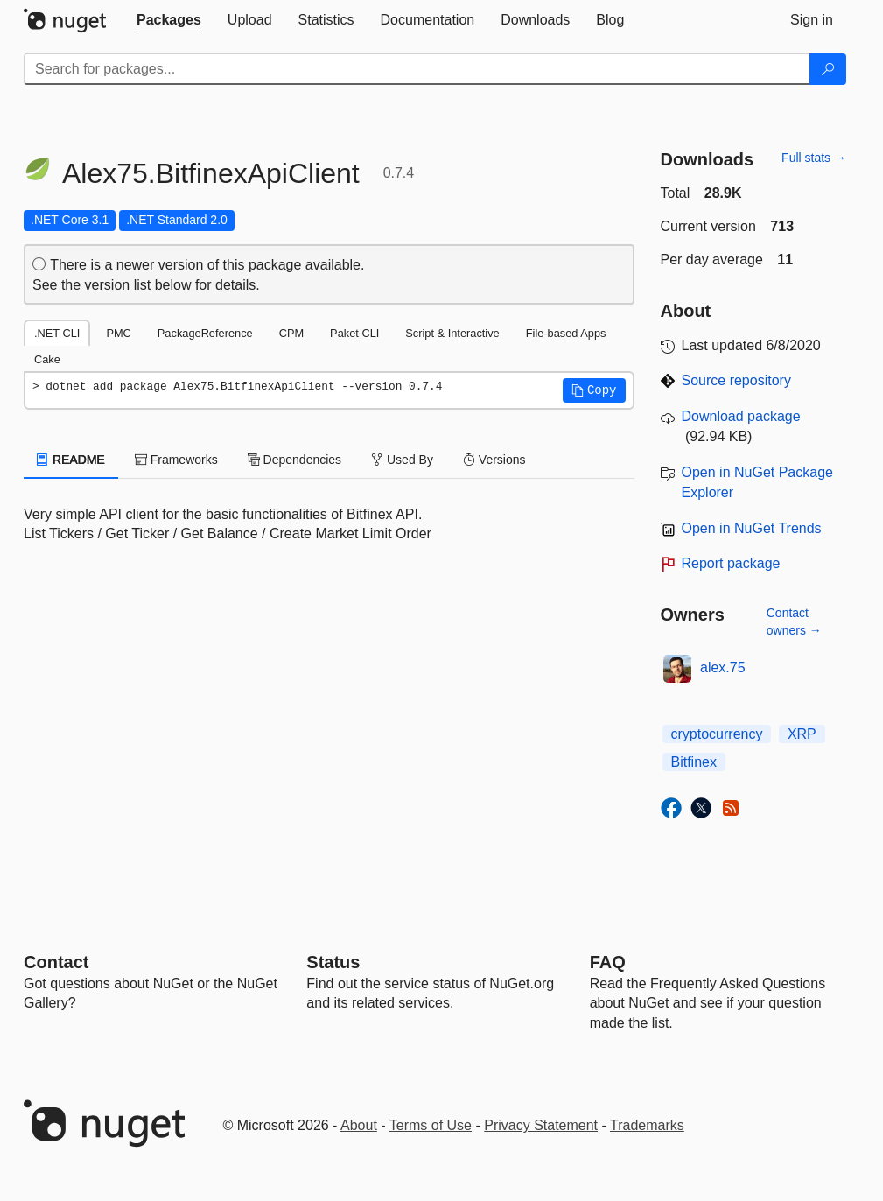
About (358, 1125)
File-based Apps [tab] (566, 333)
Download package (741, 416)
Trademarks (647, 1125)
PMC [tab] (118, 333)
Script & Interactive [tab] (452, 333)
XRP (802, 734)
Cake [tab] (47, 359)
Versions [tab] (494, 459)
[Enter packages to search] (417, 69)
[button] (594, 390)
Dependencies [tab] (294, 459)
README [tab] (71, 459)
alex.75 (723, 667)
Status (333, 962)
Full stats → (813, 158)
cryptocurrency (717, 734)
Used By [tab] (402, 459)
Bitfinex (694, 762)
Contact (56, 962)
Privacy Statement (541, 1125)
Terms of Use (430, 1125)
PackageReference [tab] (205, 333)
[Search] (827, 69)
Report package (731, 563)
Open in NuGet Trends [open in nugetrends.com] (752, 528)
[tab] (168, 20)
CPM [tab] (291, 333)
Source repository (736, 380)
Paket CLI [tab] (354, 333)
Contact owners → (794, 621)
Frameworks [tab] (176, 459)
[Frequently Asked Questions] (608, 962)
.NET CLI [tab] (57, 333)
